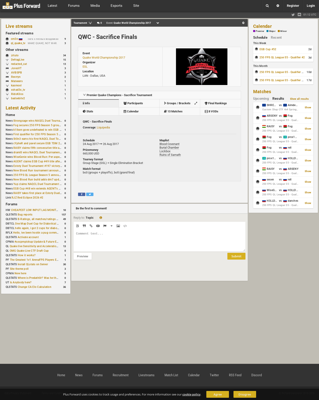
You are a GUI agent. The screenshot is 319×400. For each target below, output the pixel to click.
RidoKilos (17, 94)
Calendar (131, 111)
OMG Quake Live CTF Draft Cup (29, 250)
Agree (218, 394)
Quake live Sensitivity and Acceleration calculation (41, 246)
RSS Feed (235, 375)
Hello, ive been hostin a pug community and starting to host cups (54, 232)
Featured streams (19, 33)
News (79, 375)
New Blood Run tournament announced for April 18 (45, 170)
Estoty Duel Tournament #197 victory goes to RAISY (46, 166)
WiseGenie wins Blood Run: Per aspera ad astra (43, 157)
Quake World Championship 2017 (104, 57)
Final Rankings (216, 103)
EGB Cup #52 (267, 49)
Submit (236, 260)
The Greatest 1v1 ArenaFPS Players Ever (35, 259)
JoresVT (16, 68)
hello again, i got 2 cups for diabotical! (39, 228)
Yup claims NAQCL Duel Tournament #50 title (41, 184)
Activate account (28, 237)
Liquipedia (103, 127)
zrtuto (15, 55)
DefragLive (17, 59)
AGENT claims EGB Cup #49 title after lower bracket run (48, 161)
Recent (276, 38)
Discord (256, 375)
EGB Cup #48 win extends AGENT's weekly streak (44, 188)
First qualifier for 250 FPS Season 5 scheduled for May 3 (48, 134)
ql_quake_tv (18, 43)
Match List (171, 375)
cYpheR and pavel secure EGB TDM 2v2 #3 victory (44, 143)
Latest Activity (21, 108)
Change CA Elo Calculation (34, 287)
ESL (85, 66)
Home (10, 115)
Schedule (260, 38)
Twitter (214, 375)
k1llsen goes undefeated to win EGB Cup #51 (41, 129)
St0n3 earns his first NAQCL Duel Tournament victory (46, 138)
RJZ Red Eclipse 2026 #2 (27, 197)
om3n (16, 38)
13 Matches (173, 111)
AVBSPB (16, 72)
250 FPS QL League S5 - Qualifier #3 (282, 72)
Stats (88, 111)
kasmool (16, 85)
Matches (262, 91)
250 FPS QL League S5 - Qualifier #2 (282, 57)
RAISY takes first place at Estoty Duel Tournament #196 (48, 193)
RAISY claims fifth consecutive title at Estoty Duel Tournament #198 (55, 147)
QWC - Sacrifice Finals (107, 36)
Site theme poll (19, 268)
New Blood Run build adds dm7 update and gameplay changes (52, 179)
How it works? (27, 255)
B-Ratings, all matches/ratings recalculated (44, 219)
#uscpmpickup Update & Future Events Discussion (46, 241)
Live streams (19, 26)
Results (278, 99)
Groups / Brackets (181, 103)
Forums (11, 204)
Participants (133, 103)
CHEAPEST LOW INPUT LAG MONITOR (35, 210)
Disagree (244, 394)
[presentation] (108, 273)
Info (86, 103)
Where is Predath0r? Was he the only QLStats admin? (51, 277)
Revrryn (16, 76)
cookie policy (191, 394)
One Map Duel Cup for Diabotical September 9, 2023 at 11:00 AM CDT (59, 223)
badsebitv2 (18, 98)
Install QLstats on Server (33, 264)
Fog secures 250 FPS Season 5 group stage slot (43, 125)
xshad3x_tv (18, 89)
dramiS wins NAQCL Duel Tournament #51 (39, 152)
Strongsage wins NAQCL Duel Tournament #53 (42, 120)
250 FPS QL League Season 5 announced (39, 175)
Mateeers (17, 81)
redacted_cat (19, 64)
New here (20, 273)
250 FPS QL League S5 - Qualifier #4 (282, 80)
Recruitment (121, 375)
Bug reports (25, 214)
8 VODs (211, 111)
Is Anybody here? (21, 282)
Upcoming (261, 99)
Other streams (17, 50)
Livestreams (146, 375)
